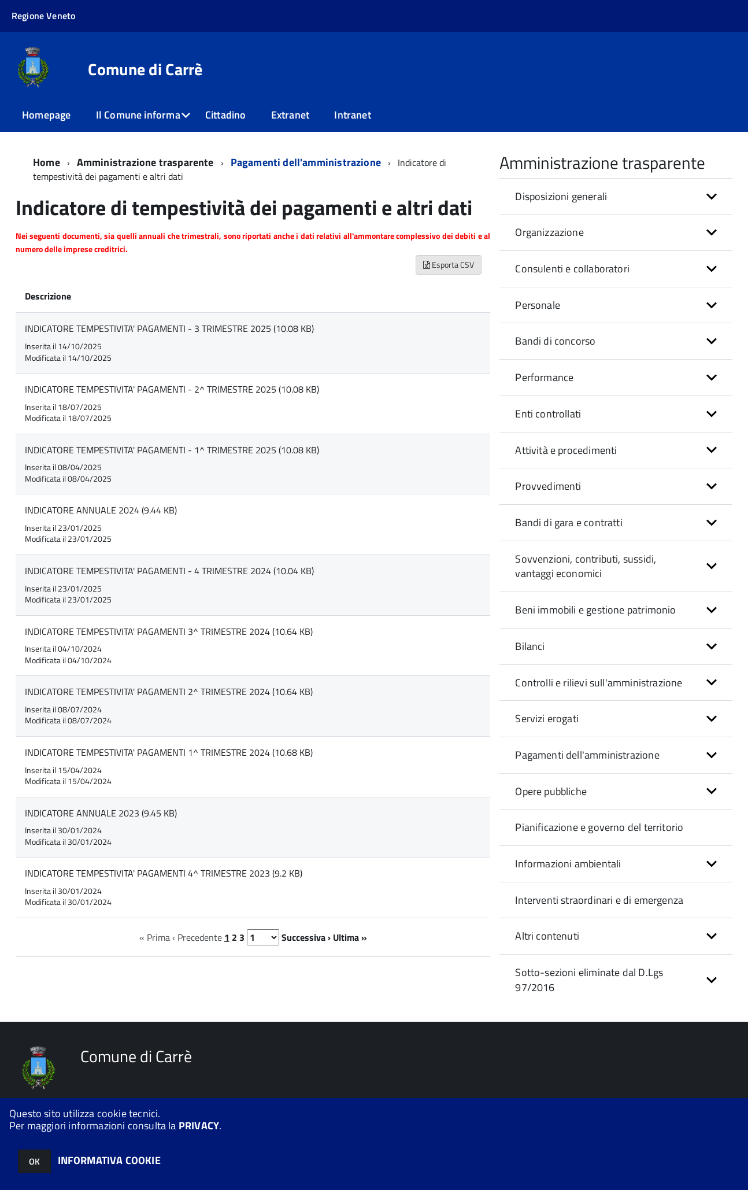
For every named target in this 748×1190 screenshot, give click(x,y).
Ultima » (350, 937)
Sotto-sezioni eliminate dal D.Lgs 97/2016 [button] (589, 979)
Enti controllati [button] (548, 414)
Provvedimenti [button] (548, 486)
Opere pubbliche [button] (551, 791)
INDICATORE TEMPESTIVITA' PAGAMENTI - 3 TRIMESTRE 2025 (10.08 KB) (169, 328)
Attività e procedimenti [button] (566, 450)
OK (34, 1161)
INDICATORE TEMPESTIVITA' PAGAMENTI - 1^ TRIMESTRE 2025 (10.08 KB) (172, 450)
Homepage (46, 115)
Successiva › (306, 937)
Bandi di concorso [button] (555, 341)
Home (46, 162)
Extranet (290, 115)
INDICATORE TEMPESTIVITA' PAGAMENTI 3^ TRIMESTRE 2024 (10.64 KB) (169, 631)
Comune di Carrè (145, 69)
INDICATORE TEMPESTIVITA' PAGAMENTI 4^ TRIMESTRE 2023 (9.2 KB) (163, 873)
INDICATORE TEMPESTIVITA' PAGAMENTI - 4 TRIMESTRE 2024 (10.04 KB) (169, 571)
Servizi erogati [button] (547, 718)
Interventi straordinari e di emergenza (599, 900)
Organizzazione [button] (549, 232)
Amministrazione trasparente (145, 162)
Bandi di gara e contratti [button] (569, 522)
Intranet (352, 115)
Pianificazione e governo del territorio (599, 827)
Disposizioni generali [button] (561, 196)
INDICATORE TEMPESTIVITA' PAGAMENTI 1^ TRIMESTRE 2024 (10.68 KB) (169, 752)
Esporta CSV (448, 264)
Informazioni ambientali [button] (568, 863)
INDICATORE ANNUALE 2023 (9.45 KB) (101, 813)
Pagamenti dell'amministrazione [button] (587, 755)
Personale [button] (537, 305)
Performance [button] (544, 377)
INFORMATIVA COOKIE (109, 1160)
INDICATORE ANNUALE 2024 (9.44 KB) (101, 510)
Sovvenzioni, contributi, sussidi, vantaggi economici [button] (585, 566)
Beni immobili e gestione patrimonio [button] (595, 610)
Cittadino (225, 115)
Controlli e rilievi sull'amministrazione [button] (598, 682)
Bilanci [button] (530, 646)
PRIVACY (199, 1125)
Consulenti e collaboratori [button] (572, 268)
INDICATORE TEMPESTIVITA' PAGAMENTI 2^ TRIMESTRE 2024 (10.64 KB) (169, 692)
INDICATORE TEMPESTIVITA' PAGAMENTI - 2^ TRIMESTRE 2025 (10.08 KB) (172, 389)
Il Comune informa (138, 115)
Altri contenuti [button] (547, 936)
